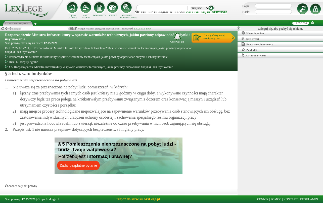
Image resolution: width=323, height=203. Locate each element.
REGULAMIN (309, 199)
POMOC (276, 199)
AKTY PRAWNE (86, 16)
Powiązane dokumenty (257, 44)
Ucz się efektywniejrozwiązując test (213, 37)
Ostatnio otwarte (254, 55)
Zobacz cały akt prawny (21, 186)
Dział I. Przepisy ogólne (21, 62)
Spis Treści (250, 38)
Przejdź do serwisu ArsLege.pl (137, 199)
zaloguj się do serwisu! (206, 12)
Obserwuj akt (177, 38)
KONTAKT (291, 199)
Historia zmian (253, 33)
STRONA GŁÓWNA (72, 16)
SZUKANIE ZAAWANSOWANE (126, 16)
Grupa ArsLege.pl (48, 199)
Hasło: (246, 12)
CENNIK (113, 15)
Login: (246, 6)
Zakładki (249, 49)
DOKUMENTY (99, 15)
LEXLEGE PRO (142, 28)
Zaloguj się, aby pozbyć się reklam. (280, 28)
